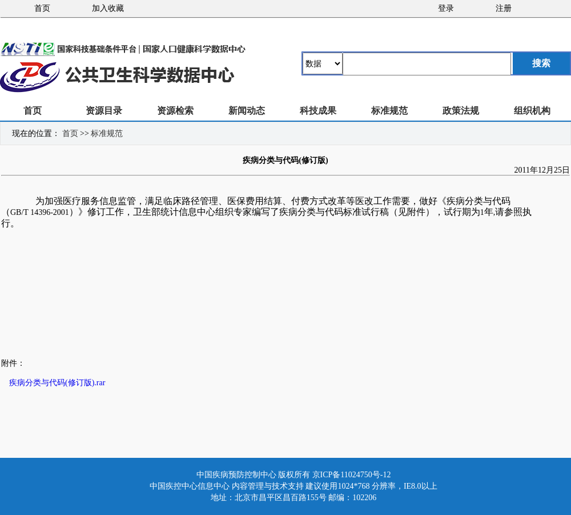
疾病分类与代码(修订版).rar (57, 382)
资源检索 (175, 110)
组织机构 (532, 110)
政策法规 (461, 110)
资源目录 (104, 110)
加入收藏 (108, 8)
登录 (446, 8)
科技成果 (318, 110)
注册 (504, 8)
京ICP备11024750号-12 (351, 474)
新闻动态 (246, 110)
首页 (42, 8)
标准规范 (389, 110)
